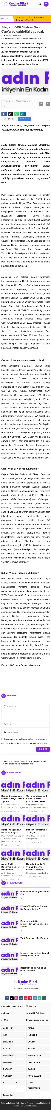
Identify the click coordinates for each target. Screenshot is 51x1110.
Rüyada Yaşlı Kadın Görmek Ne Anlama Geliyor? (33, 907)
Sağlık (47, 1103)
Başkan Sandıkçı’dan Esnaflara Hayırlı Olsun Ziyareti (12, 799)
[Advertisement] (25, 679)
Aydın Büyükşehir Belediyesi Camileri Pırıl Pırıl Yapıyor (12, 867)
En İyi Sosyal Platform (24, 1103)
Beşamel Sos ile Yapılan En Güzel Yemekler (33, 969)
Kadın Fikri (39, 1103)
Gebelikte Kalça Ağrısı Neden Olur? (34, 893)
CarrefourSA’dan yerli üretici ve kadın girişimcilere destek (36, 799)
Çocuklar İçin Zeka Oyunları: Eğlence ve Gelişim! (30, 18)
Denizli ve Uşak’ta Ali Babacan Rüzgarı (11, 831)
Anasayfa (6, 35)
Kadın (17, 1106)
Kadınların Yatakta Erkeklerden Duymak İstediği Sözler (34, 924)
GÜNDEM (17, 35)
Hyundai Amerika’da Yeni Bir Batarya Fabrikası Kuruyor (36, 867)
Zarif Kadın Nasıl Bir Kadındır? (35, 938)
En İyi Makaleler (7, 1103)
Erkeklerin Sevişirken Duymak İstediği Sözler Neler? (34, 954)
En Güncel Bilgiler (28, 1106)
